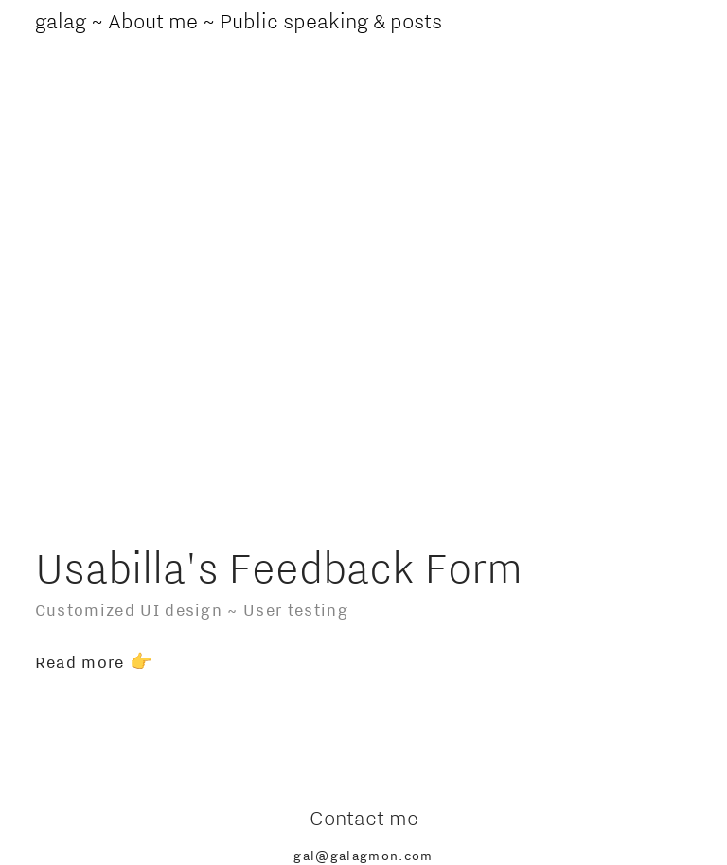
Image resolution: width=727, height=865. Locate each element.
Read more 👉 (97, 662)
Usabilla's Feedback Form (279, 567)
